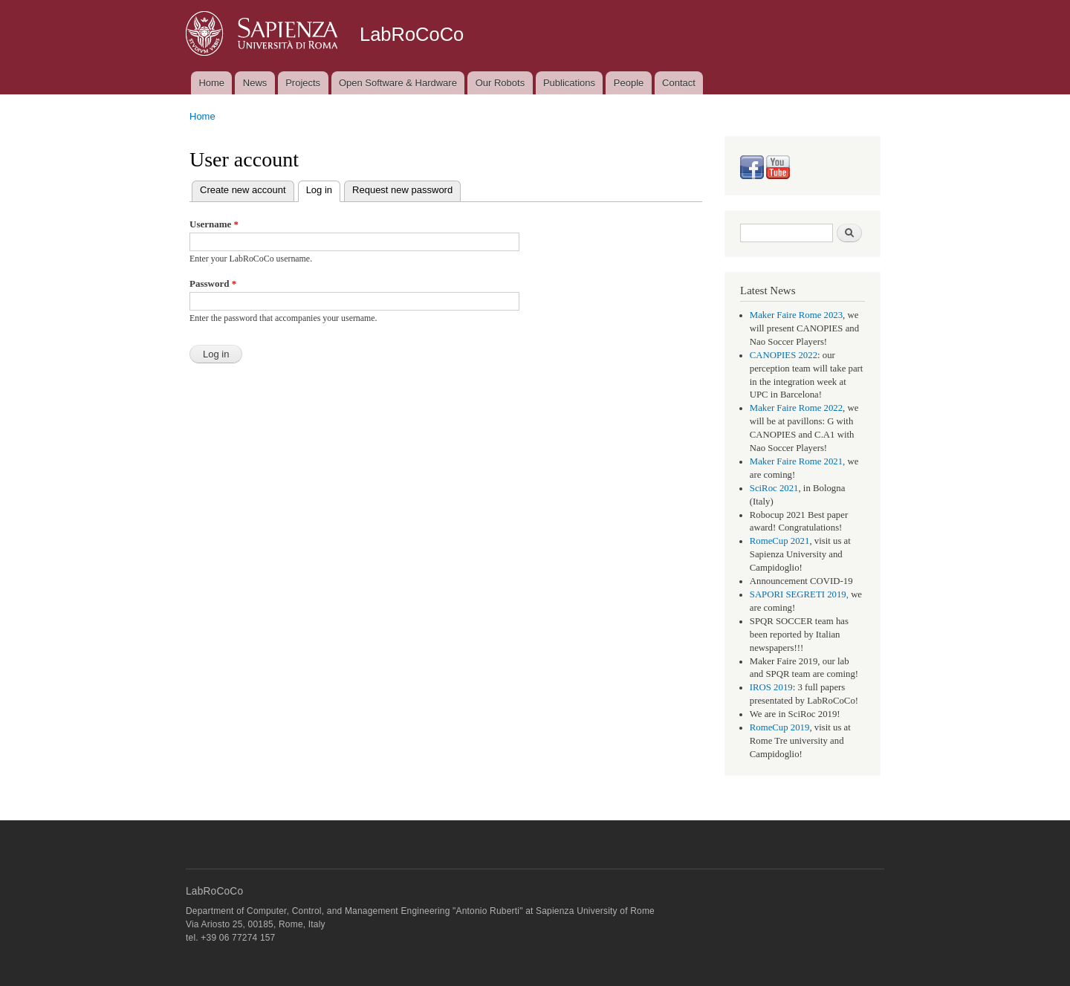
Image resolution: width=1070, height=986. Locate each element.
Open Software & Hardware (398, 82)
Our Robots (500, 82)
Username (214, 224)
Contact (679, 82)
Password (212, 283)
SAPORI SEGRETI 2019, (799, 594)
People (628, 82)
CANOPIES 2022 (783, 355)
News (255, 82)
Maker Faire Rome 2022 (796, 408)
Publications (569, 82)
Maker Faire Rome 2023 (796, 315)
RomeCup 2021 (780, 541)
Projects (302, 82)
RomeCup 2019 (780, 727)
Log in (323, 188)
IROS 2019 (771, 687)
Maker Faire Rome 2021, (798, 461)
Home (211, 82)
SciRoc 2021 (774, 488)
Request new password (402, 189)
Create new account (243, 189)
